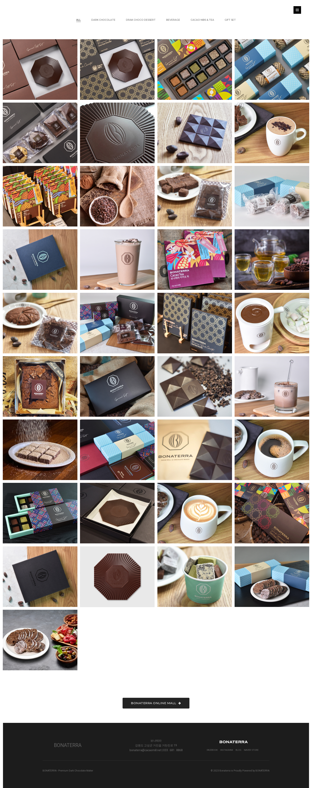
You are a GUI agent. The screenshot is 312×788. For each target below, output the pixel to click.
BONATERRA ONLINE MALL (156, 703)
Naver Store (251, 750)
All (78, 19)
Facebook (212, 750)
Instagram (226, 750)
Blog (238, 750)
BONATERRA (262, 770)
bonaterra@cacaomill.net (145, 750)
